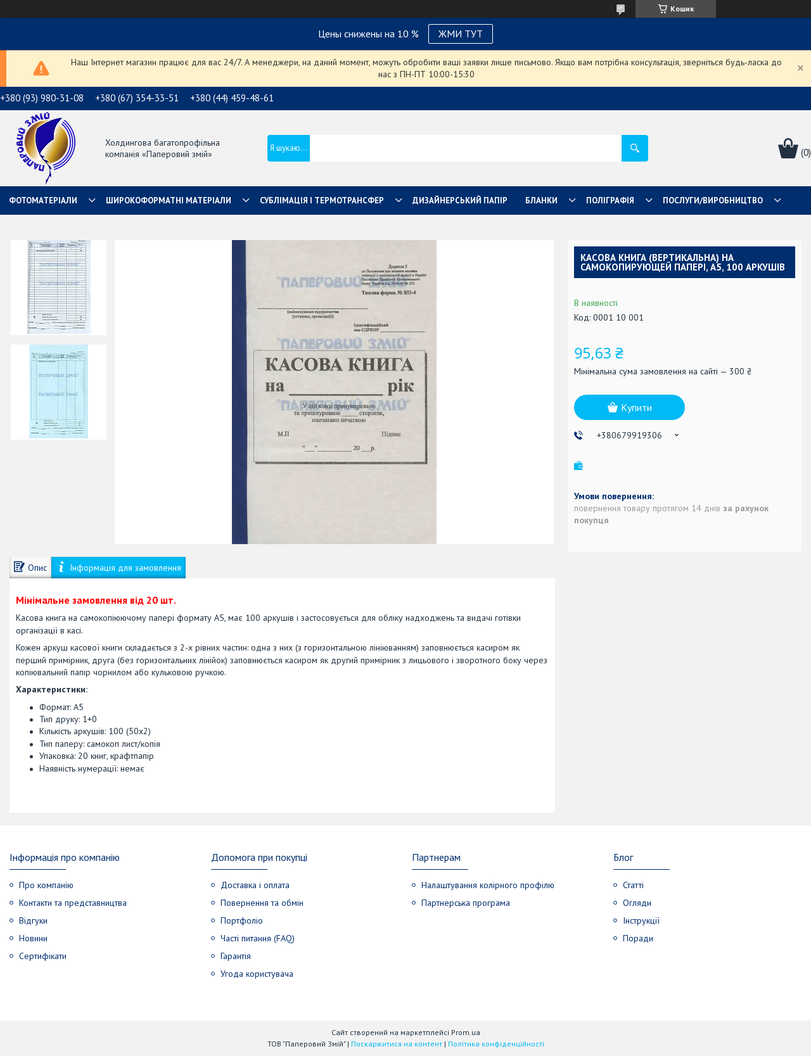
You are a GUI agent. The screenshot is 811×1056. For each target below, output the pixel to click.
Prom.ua (465, 1032)
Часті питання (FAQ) (257, 938)
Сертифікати (43, 956)
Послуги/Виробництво (713, 200)
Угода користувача (256, 973)
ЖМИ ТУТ (460, 33)
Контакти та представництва (73, 902)
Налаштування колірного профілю (487, 885)
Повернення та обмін (261, 902)
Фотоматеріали (43, 200)
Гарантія (235, 956)
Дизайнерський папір (460, 200)
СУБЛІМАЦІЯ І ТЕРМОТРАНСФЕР (322, 200)
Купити (636, 407)
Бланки (541, 200)
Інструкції (641, 920)
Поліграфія (610, 200)
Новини (33, 938)
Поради (638, 938)
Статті (633, 885)
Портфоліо (241, 920)
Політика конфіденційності (496, 1043)
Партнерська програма (465, 902)
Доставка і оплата (255, 885)
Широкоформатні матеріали (168, 200)
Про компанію (46, 885)
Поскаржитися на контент (396, 1043)
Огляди (637, 902)
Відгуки (33, 920)
